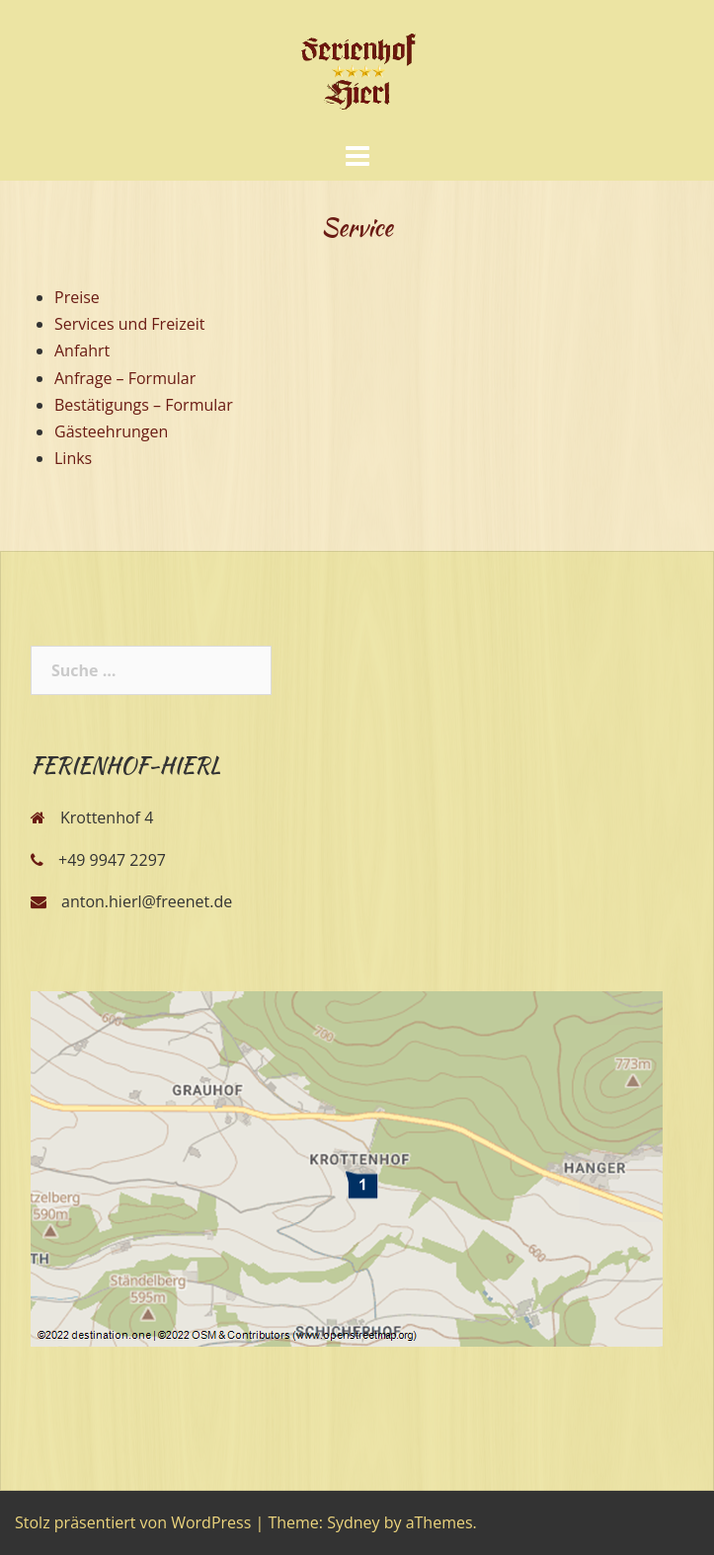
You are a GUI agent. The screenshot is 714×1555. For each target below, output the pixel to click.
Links (73, 458)
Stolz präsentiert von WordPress (133, 1522)
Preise (77, 297)
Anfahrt (82, 350)
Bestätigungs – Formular (143, 405)
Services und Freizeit (129, 324)
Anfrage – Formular (125, 378)
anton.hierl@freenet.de (146, 901)
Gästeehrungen (111, 431)
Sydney (353, 1522)
